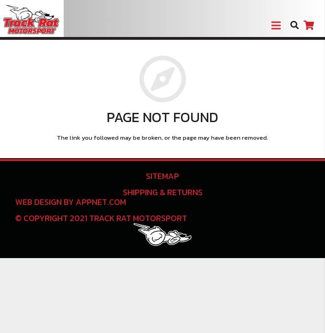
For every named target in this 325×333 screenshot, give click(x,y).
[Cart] (309, 25)
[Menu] (276, 25)
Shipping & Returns (163, 192)
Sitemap (162, 176)
